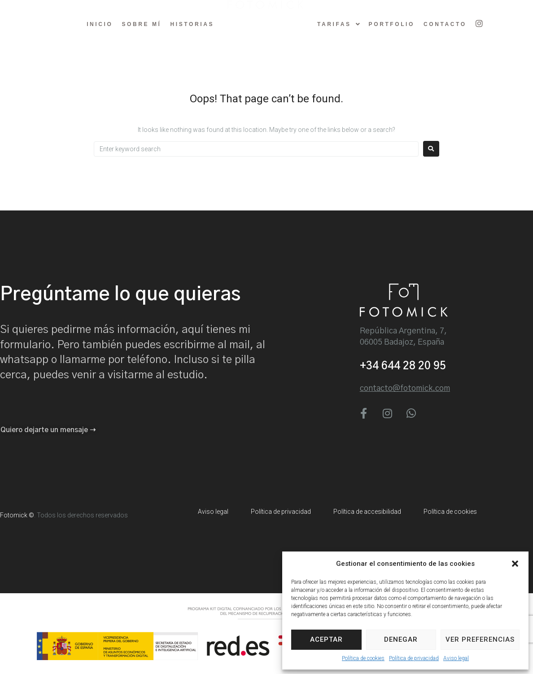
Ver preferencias (480, 639)
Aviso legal (456, 658)
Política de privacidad (414, 658)
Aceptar (326, 639)
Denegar (401, 639)
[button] (515, 563)
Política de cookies (363, 658)
